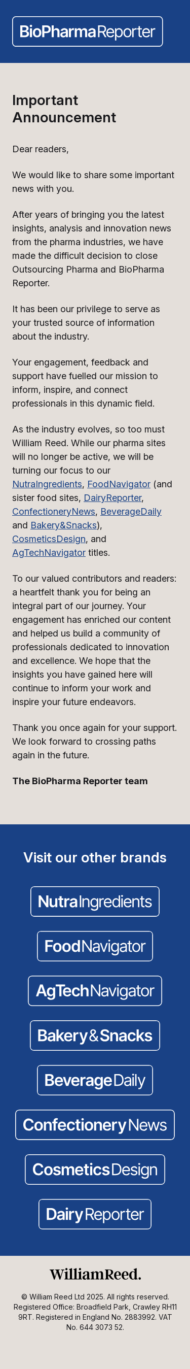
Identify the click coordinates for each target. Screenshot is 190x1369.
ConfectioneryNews (53, 511)
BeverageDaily (131, 511)
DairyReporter (112, 497)
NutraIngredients (47, 484)
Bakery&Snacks (63, 525)
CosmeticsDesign (49, 538)
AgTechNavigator (49, 552)
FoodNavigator (118, 484)
